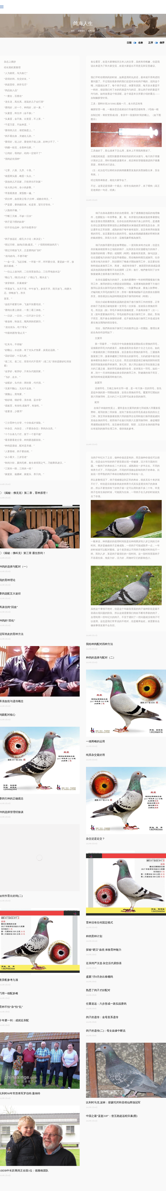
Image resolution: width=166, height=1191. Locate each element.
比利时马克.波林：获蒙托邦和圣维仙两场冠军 (113, 1102)
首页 (73, 31)
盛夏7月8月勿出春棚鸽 (99, 976)
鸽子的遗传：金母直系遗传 (102, 1017)
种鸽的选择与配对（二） (101, 657)
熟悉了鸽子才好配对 (98, 990)
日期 (129, 42)
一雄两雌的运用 (95, 741)
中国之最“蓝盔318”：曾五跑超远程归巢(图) (111, 1115)
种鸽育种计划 (94, 936)
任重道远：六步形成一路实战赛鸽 (106, 1003)
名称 (140, 42)
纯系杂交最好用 (95, 754)
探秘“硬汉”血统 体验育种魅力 (103, 949)
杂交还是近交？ (95, 838)
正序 (150, 42)
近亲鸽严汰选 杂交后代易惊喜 (104, 963)
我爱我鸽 (81, 31)
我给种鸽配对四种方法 (99, 644)
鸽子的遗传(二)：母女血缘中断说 (105, 1030)
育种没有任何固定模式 (99, 922)
